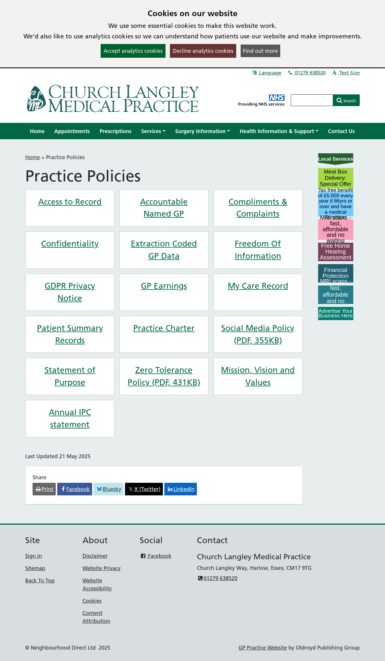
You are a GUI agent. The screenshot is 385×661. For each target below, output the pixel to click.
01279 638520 (306, 73)
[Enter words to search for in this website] (312, 100)
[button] (153, 131)
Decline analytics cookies (203, 50)
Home (32, 157)
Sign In (33, 556)
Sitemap (35, 568)
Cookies (92, 600)
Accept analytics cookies (133, 50)
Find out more (260, 50)
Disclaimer (95, 556)
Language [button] (266, 73)
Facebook (155, 556)
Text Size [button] (345, 73)
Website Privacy (101, 568)
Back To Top (40, 580)
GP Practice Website (263, 647)
